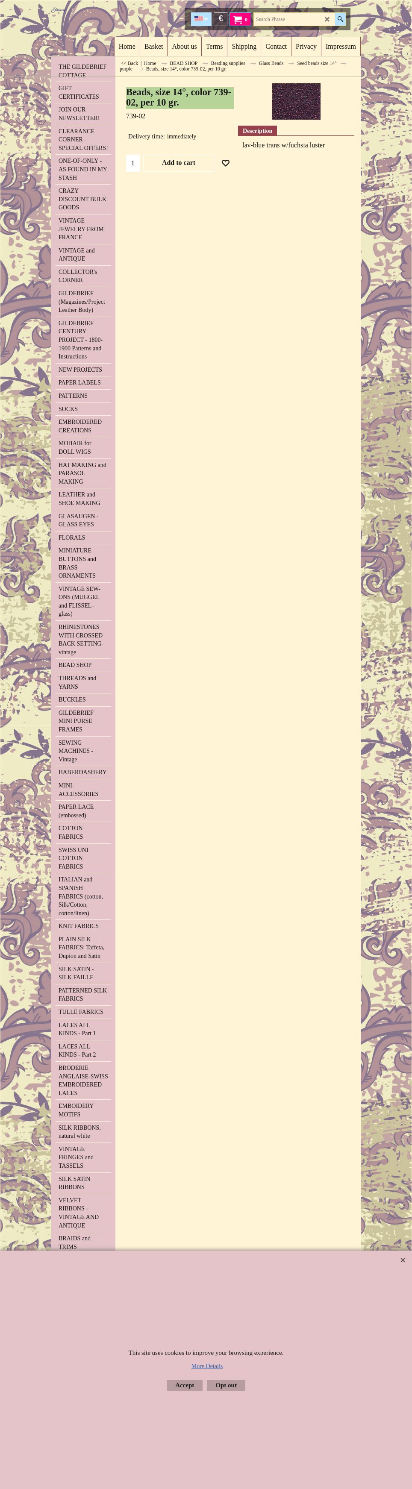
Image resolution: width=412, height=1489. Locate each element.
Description (257, 131)
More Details (207, 1366)
